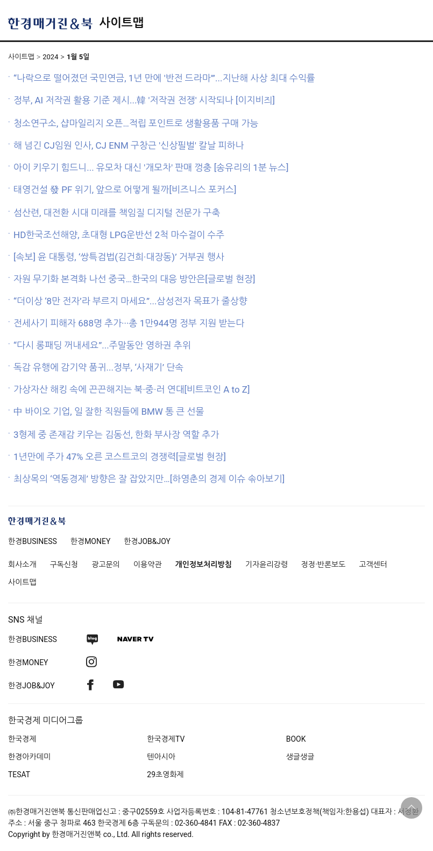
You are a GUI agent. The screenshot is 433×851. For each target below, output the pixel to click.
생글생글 (300, 756)
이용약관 (147, 564)
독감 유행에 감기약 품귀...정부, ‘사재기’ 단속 (98, 367)
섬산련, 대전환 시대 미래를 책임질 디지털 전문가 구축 (116, 212)
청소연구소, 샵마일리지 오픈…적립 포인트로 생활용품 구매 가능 (136, 123)
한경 (32, 541)
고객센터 (373, 564)
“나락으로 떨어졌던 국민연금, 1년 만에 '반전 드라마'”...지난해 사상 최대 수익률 (164, 78)
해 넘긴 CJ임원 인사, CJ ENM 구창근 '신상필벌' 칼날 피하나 (128, 145)
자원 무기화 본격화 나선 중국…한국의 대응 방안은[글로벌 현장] (134, 279)
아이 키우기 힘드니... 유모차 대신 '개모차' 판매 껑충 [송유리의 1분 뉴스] (151, 167)
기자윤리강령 (266, 564)
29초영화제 (165, 774)
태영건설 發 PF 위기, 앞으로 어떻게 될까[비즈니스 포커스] (125, 189)
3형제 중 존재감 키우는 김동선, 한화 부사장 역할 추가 (116, 434)
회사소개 (22, 564)
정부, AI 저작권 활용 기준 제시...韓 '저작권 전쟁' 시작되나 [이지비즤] (144, 100)
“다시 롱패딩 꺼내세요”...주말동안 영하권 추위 (102, 345)
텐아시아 (161, 756)
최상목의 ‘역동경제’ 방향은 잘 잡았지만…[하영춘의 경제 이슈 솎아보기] (149, 478)
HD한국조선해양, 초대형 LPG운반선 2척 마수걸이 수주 (118, 234)
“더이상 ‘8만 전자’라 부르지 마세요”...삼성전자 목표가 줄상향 (130, 301)
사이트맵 (121, 23)
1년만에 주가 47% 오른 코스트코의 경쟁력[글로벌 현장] (119, 456)
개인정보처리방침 (203, 564)
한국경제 (22, 739)
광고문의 (105, 564)
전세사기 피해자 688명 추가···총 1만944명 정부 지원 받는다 (128, 323)
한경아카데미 (29, 756)
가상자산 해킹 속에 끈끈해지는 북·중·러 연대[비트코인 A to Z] (131, 389)
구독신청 (64, 564)
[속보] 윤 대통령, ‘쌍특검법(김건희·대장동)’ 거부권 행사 (118, 257)
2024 (50, 57)
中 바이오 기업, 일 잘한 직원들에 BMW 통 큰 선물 (108, 411)
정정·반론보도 (323, 564)
